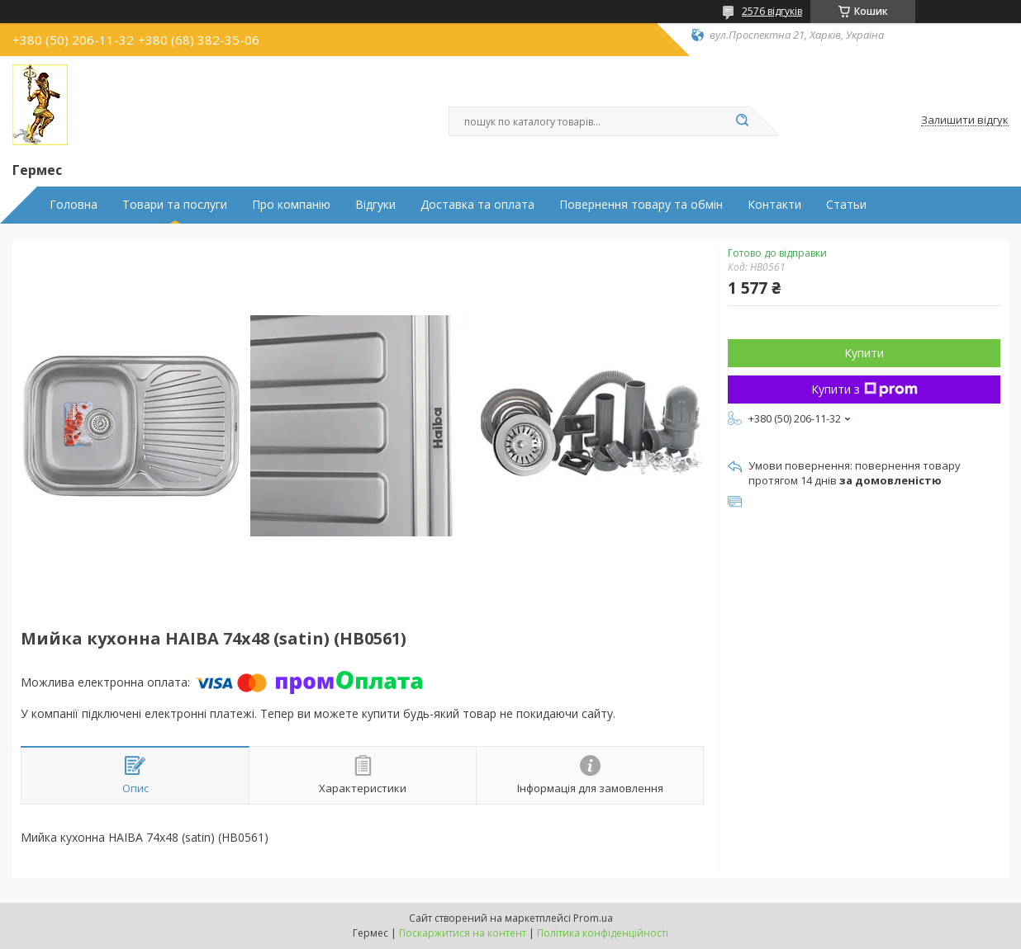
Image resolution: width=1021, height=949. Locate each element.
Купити (864, 353)
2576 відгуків (772, 11)
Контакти (774, 204)
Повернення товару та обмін (641, 204)
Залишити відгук (965, 120)
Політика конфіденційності (602, 933)
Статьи (846, 204)
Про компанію (291, 204)
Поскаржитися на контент (462, 933)
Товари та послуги (174, 204)
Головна (73, 204)
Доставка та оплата (477, 204)
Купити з (864, 389)
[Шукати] (741, 121)
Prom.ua (593, 918)
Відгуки (375, 204)
